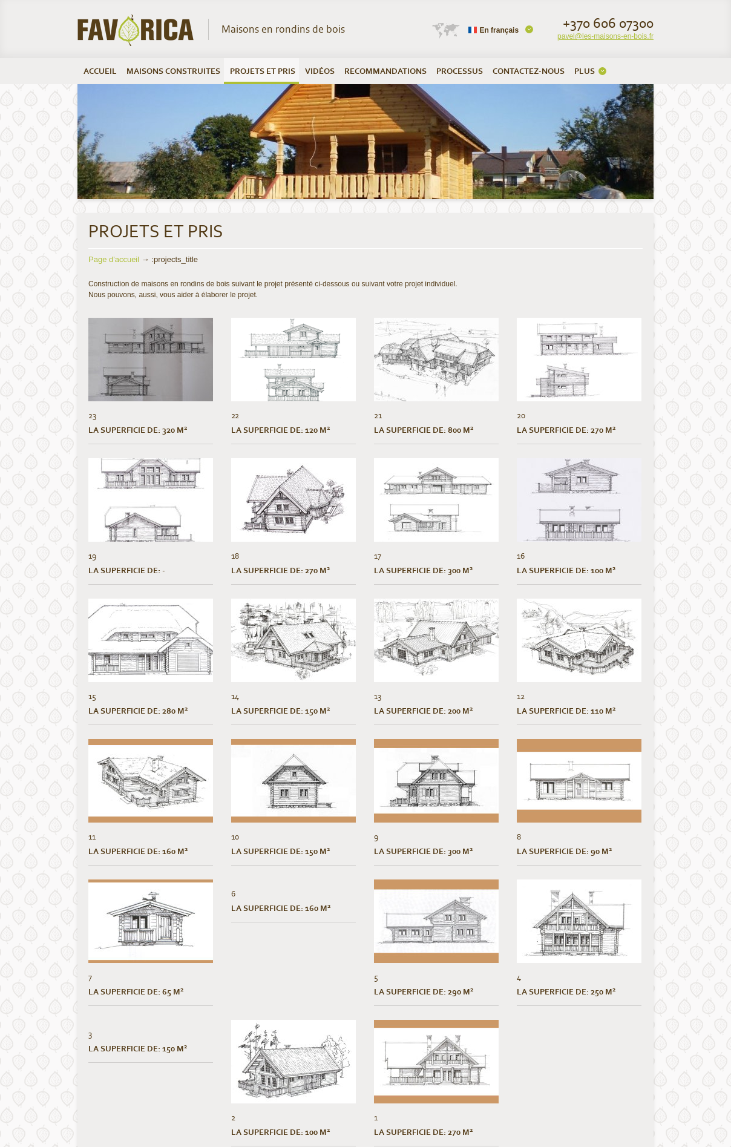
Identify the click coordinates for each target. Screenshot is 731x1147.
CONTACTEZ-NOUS (529, 71)
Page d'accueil (113, 259)
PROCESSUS (459, 71)
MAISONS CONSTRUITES (173, 71)
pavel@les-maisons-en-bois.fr (605, 36)
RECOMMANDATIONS (385, 71)
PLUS (584, 71)
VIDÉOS (320, 71)
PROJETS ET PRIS (262, 71)
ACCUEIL (100, 71)
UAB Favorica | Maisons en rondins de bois (136, 30)
